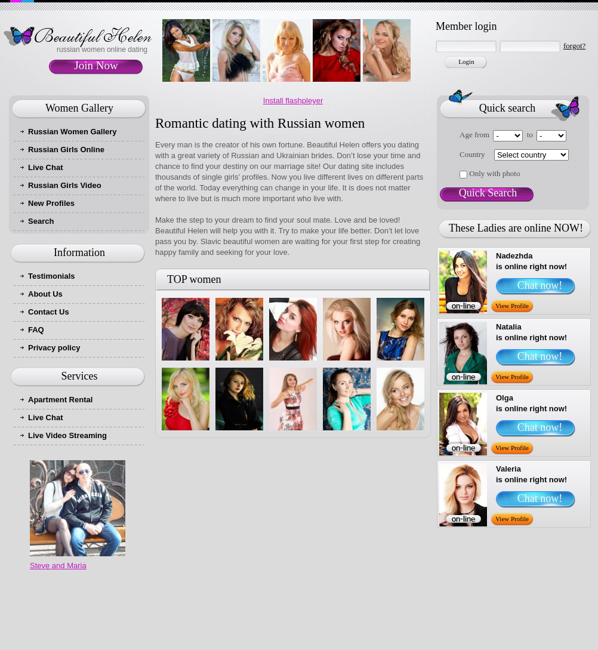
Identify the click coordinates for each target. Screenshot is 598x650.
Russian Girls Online (66, 149)
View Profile (512, 305)
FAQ (36, 329)
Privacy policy (54, 347)
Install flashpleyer (293, 100)
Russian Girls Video (64, 185)
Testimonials (51, 276)
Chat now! (540, 285)
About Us (45, 293)
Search (41, 221)
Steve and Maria (58, 565)
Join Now (96, 65)
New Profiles (51, 203)
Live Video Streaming (67, 435)
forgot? (574, 45)
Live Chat (45, 167)
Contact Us (48, 311)
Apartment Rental (60, 399)
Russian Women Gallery (72, 131)
